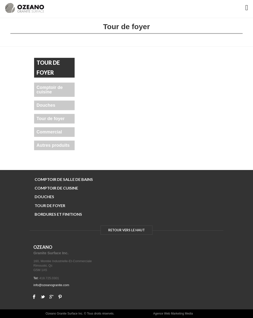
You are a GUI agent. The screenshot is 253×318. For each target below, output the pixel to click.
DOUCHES (44, 196)
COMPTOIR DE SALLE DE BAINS (64, 179)
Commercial (49, 131)
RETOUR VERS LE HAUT (126, 230)
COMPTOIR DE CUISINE (56, 188)
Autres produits (53, 145)
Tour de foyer (51, 118)
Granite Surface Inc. (50, 253)
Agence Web (161, 313)
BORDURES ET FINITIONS (58, 214)
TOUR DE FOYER (50, 205)
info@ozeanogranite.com (51, 285)
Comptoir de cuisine (50, 89)
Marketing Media (182, 313)
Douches (46, 105)
